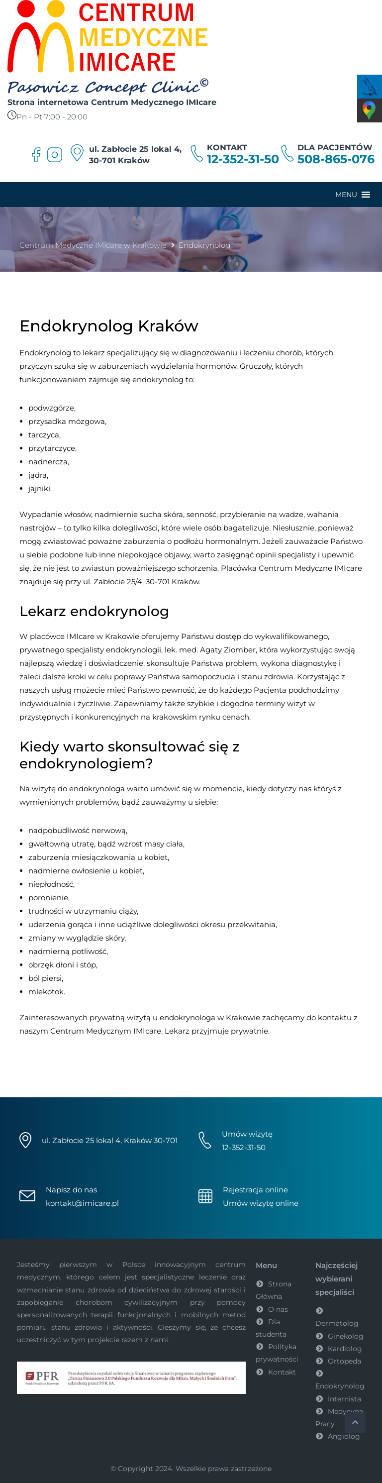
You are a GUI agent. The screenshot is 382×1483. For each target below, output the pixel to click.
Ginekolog (346, 1336)
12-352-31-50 (243, 159)
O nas (278, 1309)
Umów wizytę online (260, 1203)
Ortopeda (344, 1361)
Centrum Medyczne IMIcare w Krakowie (93, 245)
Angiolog (344, 1436)
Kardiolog (345, 1348)
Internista (344, 1398)
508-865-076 (336, 159)
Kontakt (282, 1372)
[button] (346, 194)
